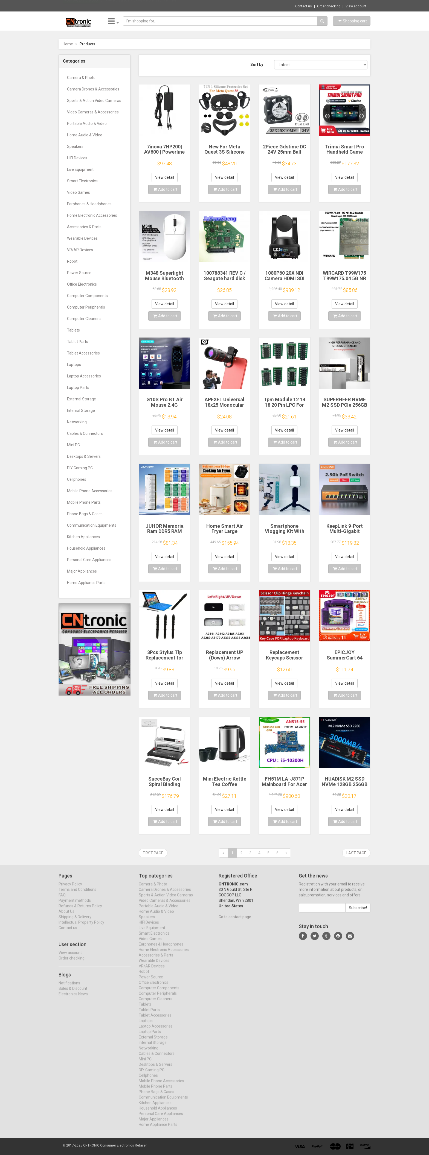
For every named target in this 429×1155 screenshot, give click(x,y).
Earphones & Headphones (89, 204)
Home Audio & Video (84, 135)
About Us (66, 916)
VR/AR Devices (80, 250)
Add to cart (165, 189)
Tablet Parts (77, 341)
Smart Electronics (82, 181)
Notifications (69, 987)
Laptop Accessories (84, 376)
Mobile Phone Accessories (89, 491)
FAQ (62, 900)
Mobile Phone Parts (84, 502)
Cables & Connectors (85, 433)
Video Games (78, 192)
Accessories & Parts (84, 227)
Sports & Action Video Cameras (94, 100)
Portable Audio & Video (87, 123)
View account (356, 6)
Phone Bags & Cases (85, 514)
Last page (356, 853)
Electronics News (73, 998)
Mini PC (73, 445)
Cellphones (76, 479)
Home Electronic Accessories (92, 215)
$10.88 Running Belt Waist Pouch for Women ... (140, 5)
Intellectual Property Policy (81, 927)
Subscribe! (358, 912)
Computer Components (87, 296)
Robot (72, 261)
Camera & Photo (81, 77)
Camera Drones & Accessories (93, 89)
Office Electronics (82, 284)
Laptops (74, 364)
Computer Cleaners (84, 318)
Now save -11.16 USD (81, 6)
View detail (164, 177)
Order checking (328, 6)
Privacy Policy (70, 889)
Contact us (303, 6)
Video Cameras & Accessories (93, 112)
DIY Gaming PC (80, 468)
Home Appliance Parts (86, 583)
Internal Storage (81, 410)
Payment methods (75, 905)
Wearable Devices (82, 238)
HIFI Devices (77, 158)
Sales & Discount (73, 993)
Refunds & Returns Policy (80, 910)
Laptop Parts (78, 387)
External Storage (81, 399)
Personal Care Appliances (89, 560)
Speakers (75, 146)
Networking (77, 422)
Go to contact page (235, 921)
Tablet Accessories (83, 353)
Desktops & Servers (84, 456)
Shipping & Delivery (75, 921)
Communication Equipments (91, 525)
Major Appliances (82, 571)
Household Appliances (86, 548)
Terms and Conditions (77, 894)
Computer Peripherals (86, 307)
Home (68, 44)
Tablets (73, 330)
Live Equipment (80, 169)
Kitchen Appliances (83, 537)
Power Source (79, 273)
